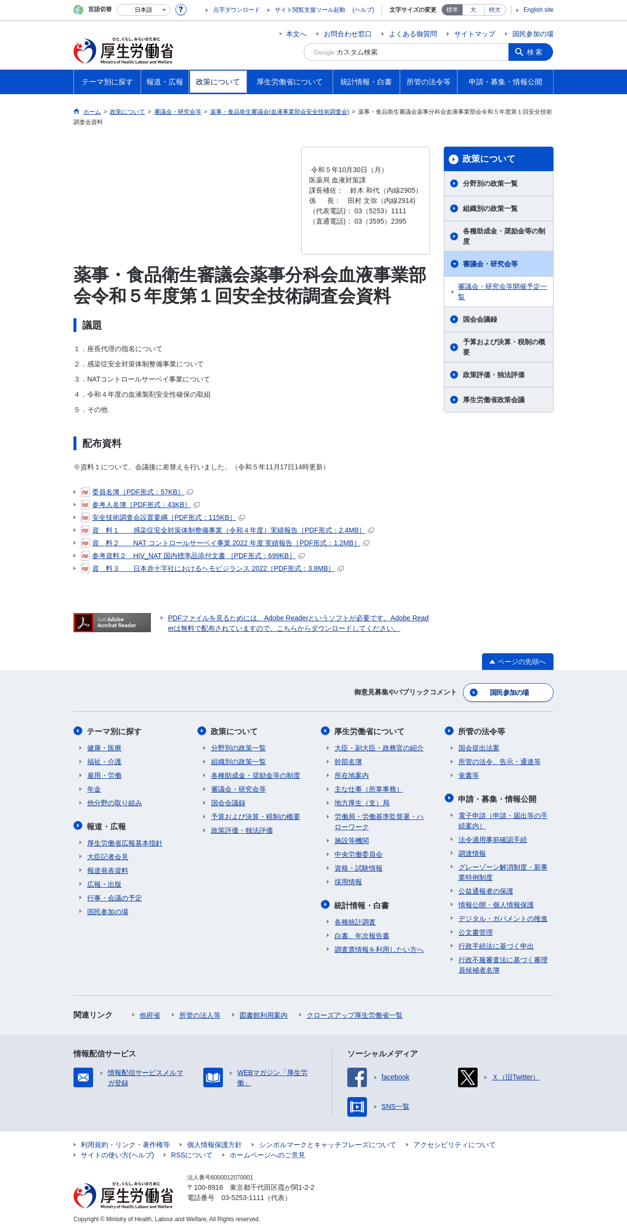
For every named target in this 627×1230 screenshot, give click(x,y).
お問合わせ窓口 (348, 33)
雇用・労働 (104, 774)
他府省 (150, 1013)
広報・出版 (104, 882)
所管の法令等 (482, 730)
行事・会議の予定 (114, 896)
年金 (94, 788)
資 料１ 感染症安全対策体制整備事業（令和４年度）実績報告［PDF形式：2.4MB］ (227, 530)
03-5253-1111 (242, 1196)
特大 (495, 9)
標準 (452, 9)
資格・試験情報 (359, 867)
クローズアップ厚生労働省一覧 (355, 1013)
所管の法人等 (199, 1013)
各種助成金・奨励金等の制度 (504, 236)
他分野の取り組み (114, 802)
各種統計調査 (355, 920)
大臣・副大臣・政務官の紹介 (379, 747)
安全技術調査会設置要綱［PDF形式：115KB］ (163, 517)
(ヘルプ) (363, 9)
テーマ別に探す (114, 730)
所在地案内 (352, 774)
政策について (488, 159)
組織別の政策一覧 (490, 208)
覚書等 (468, 774)
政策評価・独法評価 (494, 375)
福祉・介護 (104, 761)
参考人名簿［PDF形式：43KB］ (140, 505)
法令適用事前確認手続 (492, 838)
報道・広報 (106, 824)
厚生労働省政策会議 (494, 400)
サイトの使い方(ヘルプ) (117, 1153)
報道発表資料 (107, 868)
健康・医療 (104, 747)
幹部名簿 (348, 761)
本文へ (296, 33)
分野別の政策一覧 (490, 183)
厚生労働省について (370, 730)
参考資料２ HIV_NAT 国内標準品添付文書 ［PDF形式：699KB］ (193, 556)
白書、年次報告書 (362, 934)
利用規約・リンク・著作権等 (125, 1143)
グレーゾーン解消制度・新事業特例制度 (503, 870)
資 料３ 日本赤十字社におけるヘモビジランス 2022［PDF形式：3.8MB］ (212, 568)
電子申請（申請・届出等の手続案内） (503, 819)
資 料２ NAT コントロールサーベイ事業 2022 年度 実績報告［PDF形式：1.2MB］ (225, 543)
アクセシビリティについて (454, 1143)
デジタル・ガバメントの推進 (503, 917)
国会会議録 (480, 319)
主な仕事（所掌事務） (369, 788)
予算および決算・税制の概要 (504, 347)
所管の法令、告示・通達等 (499, 761)
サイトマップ (474, 33)
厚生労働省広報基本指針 (125, 841)
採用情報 (348, 881)
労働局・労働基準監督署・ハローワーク (379, 821)
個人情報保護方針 (214, 1143)
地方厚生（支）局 (362, 802)
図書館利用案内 (264, 1013)
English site (539, 9)
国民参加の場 (533, 33)
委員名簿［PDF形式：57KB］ (137, 492)
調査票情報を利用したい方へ (379, 947)
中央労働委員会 (359, 853)
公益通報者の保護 (485, 889)
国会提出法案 (479, 747)
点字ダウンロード (236, 9)
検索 (536, 52)
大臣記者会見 (107, 855)
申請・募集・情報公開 (497, 797)
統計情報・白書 (362, 903)
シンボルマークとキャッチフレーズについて (327, 1143)
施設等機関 (352, 840)
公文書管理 (475, 930)
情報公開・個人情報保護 (496, 903)
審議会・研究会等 (490, 264)
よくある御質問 (413, 33)
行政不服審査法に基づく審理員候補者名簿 (503, 963)
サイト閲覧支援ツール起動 (310, 9)
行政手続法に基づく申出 (496, 944)
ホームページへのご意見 (267, 1153)
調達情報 (472, 851)
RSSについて (192, 1153)
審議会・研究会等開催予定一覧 (502, 291)
